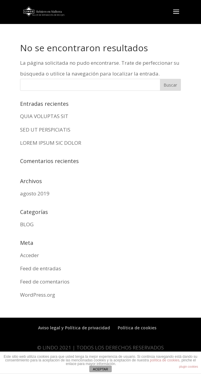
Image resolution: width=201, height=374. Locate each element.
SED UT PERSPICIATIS (45, 129)
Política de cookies (137, 328)
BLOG (27, 224)
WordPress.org (37, 294)
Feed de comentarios (44, 281)
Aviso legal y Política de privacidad (74, 328)
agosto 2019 (34, 193)
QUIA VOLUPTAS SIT (44, 116)
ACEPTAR (100, 369)
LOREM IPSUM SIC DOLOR (50, 142)
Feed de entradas (40, 268)
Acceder (29, 255)
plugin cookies (188, 366)
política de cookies (164, 360)
